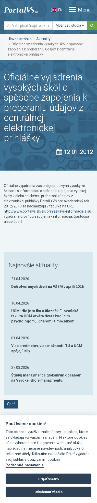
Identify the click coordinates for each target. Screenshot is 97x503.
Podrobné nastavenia (25, 465)
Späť (11, 404)
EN (57, 10)
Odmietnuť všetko (48, 492)
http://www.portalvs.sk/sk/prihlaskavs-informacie (44, 211)
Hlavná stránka (20, 39)
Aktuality (43, 39)
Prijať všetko (48, 479)
